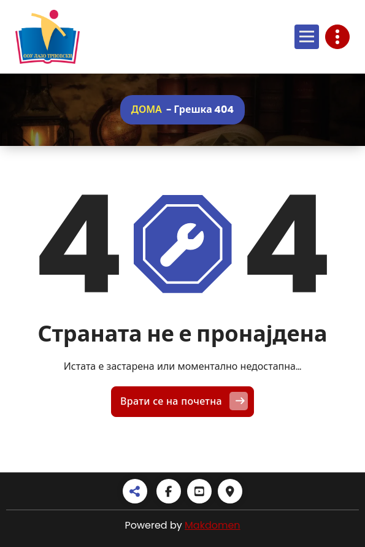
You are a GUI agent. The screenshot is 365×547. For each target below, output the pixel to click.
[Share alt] (135, 491)
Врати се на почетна (184, 401)
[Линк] (47, 37)
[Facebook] (168, 491)
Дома (146, 109)
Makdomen (212, 525)
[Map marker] (230, 491)
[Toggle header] (337, 37)
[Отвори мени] (306, 37)
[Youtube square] (199, 491)
